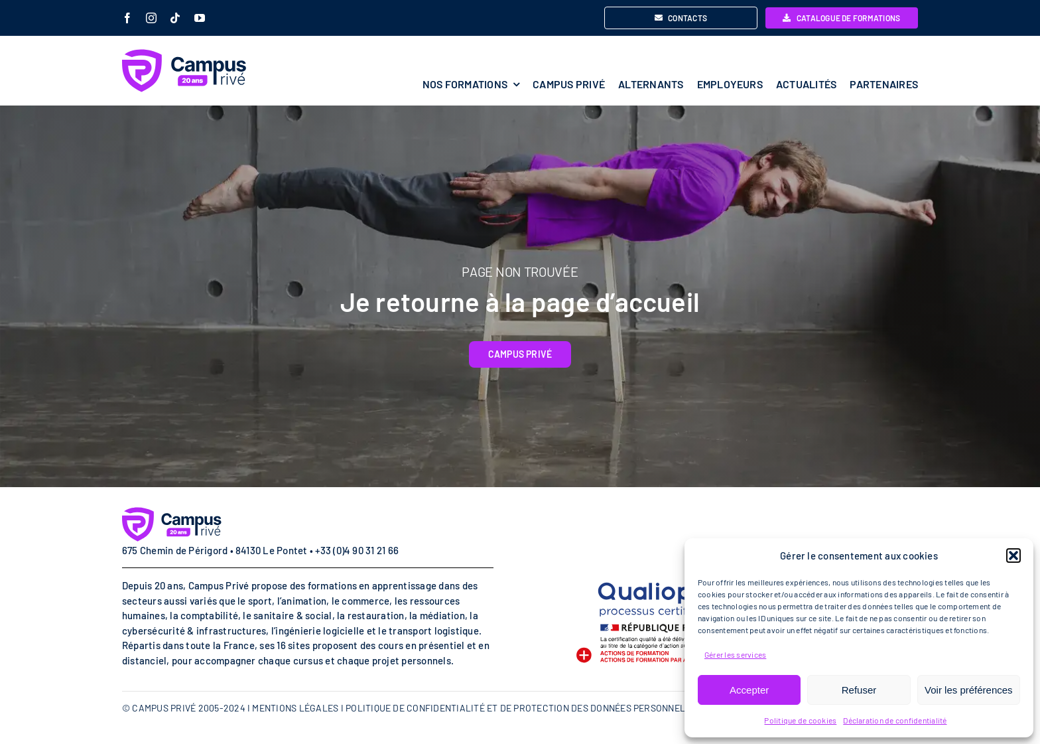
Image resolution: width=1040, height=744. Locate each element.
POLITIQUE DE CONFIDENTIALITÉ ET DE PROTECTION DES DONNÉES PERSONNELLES (524, 707)
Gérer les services (735, 654)
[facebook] (127, 18)
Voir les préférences (969, 690)
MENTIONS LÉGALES (295, 707)
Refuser (859, 690)
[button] (1013, 555)
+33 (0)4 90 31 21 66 (357, 550)
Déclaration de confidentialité (894, 720)
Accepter (749, 690)
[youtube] (199, 18)
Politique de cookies (800, 720)
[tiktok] (175, 18)
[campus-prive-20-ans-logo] (221, 54)
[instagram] (151, 18)
